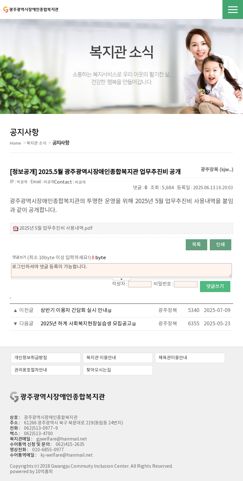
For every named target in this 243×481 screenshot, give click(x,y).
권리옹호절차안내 (30, 370)
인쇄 (220, 244)
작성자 (118, 284)
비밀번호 (162, 284)
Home (15, 143)
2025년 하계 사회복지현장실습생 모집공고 (86, 324)
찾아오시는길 (98, 370)
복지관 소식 (37, 143)
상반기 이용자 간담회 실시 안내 (73, 310)
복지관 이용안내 (101, 357)
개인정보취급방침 (30, 357)
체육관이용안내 (173, 357)
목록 (196, 244)
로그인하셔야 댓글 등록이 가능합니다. (121, 270)
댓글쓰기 (215, 286)
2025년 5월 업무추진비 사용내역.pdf (56, 228)
